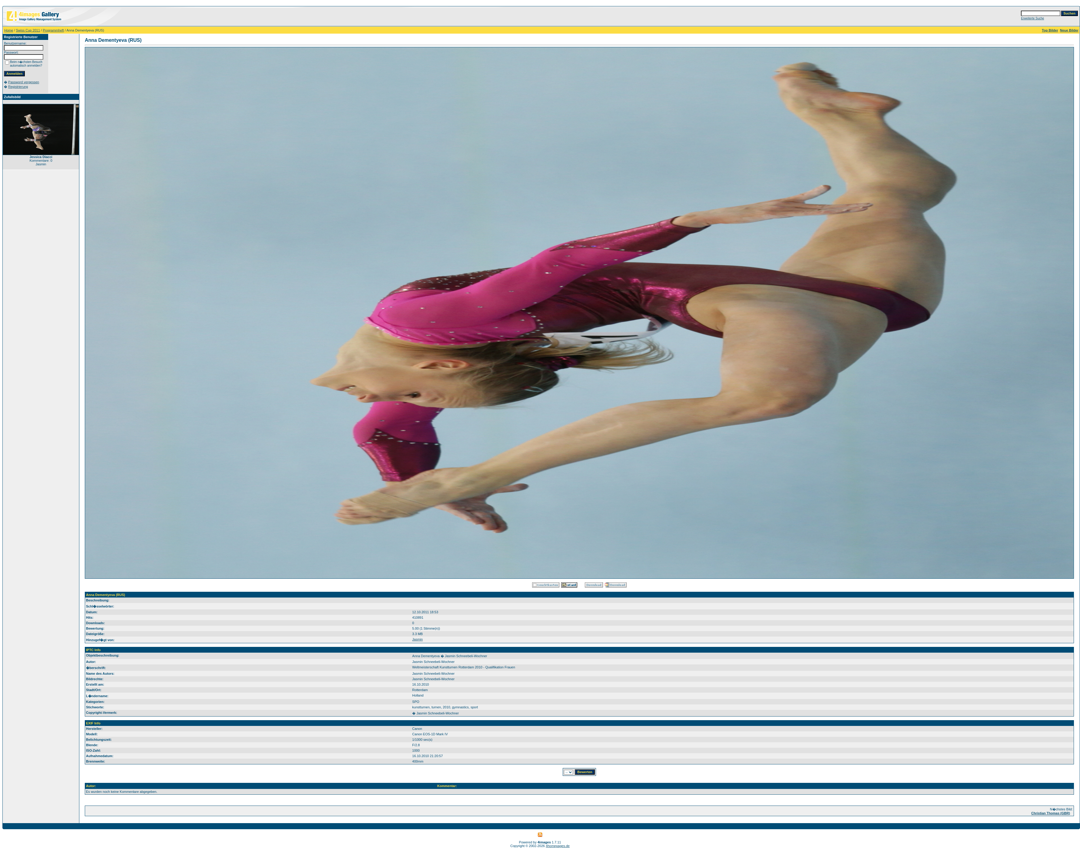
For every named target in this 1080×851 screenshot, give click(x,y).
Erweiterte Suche (1032, 18)
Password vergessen (23, 82)
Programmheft (53, 30)
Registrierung (18, 86)
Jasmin (417, 639)
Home (8, 30)
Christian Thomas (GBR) (1050, 813)
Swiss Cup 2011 (28, 30)
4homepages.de (558, 846)
